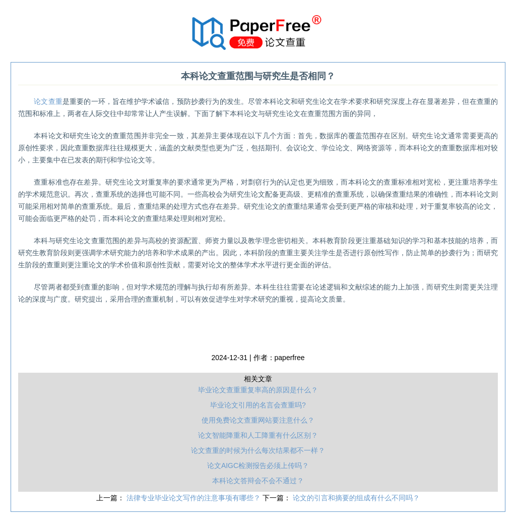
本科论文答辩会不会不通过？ (258, 481)
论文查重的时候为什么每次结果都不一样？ (258, 450)
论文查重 (48, 101)
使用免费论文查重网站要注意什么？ (258, 420)
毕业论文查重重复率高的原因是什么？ (258, 390)
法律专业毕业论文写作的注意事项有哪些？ (194, 498)
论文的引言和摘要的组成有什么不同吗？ (356, 498)
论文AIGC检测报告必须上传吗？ (258, 465)
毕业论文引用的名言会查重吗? (258, 405)
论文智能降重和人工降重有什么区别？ (258, 435)
